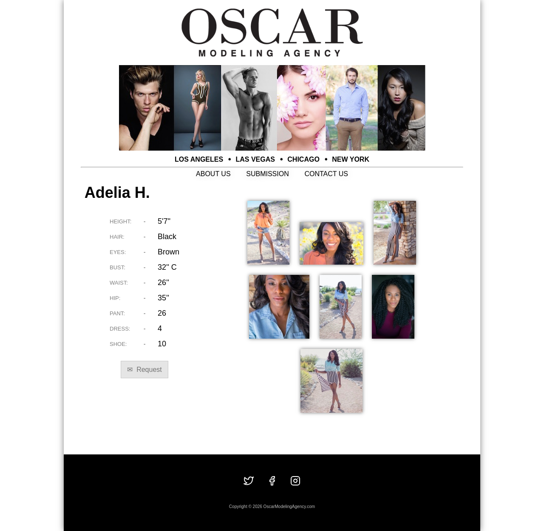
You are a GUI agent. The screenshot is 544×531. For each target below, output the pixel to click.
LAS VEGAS (255, 159)
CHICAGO (303, 159)
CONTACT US (326, 173)
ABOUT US (213, 173)
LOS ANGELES (199, 159)
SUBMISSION (267, 173)
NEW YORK (350, 159)
